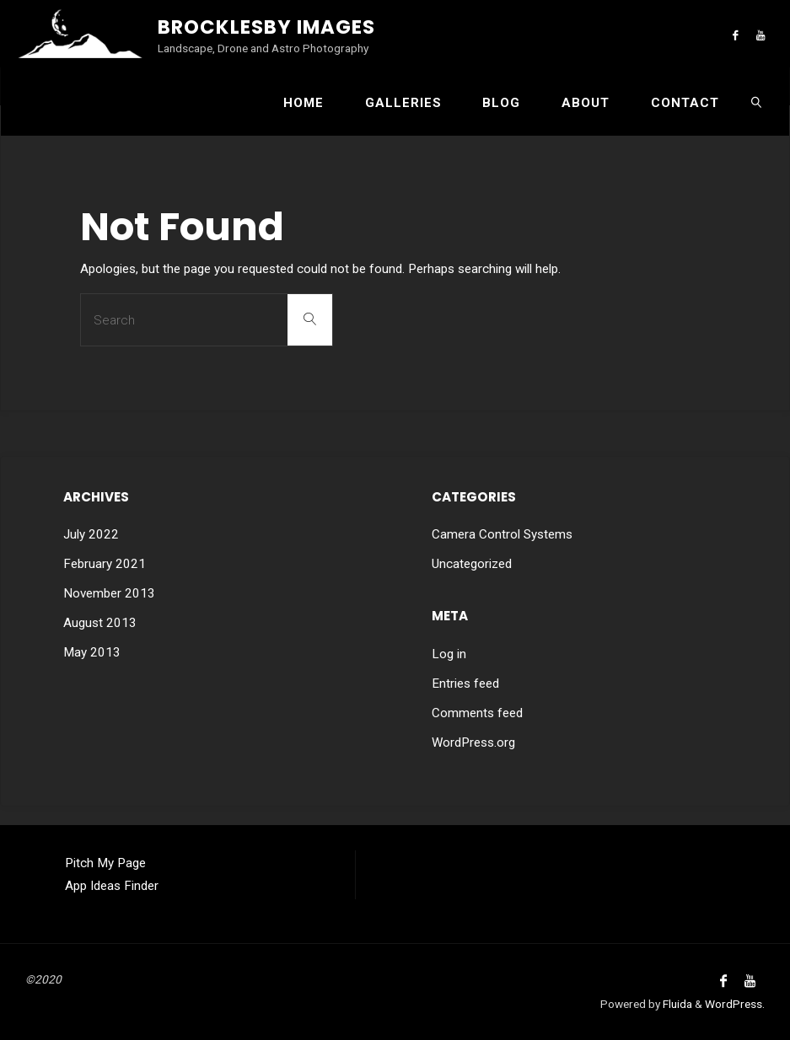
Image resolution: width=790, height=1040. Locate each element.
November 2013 (109, 593)
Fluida (676, 1004)
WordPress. (735, 1004)
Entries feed (465, 683)
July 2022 (91, 534)
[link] (756, 102)
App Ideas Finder (112, 885)
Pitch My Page (105, 863)
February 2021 (104, 563)
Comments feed (477, 713)
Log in (449, 654)
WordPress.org (473, 742)
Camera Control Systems (502, 534)
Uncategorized (472, 563)
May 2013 (92, 652)
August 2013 (100, 622)
